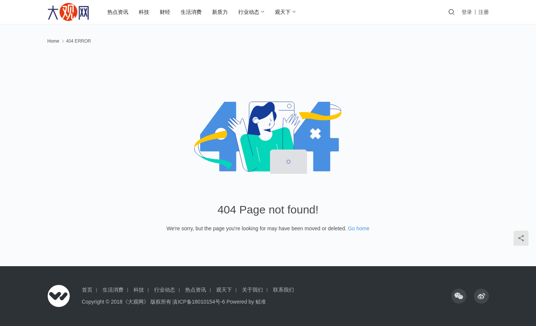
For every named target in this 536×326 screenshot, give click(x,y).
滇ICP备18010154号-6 (198, 302)
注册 (483, 12)
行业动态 (248, 12)
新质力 (220, 12)
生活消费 (191, 12)
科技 (144, 12)
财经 (165, 12)
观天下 (283, 12)
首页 (87, 290)
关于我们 (252, 290)
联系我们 (283, 290)
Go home (359, 228)
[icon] (458, 296)
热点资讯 (117, 12)
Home (53, 41)
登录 (467, 12)
